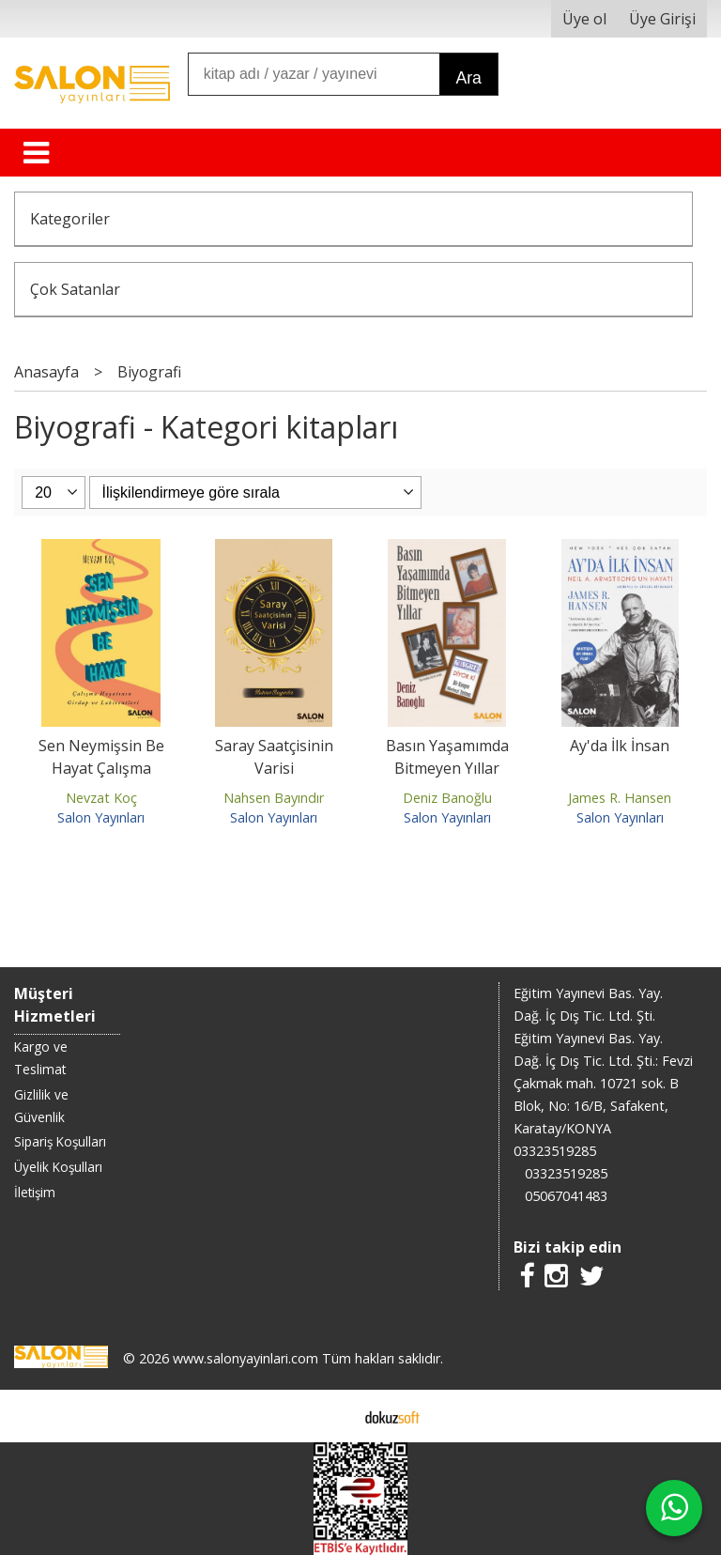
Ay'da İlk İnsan (619, 745)
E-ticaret (330, 1416)
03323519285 (555, 1151)
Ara (468, 78)
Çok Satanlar (75, 289)
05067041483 (566, 1196)
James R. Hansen (619, 798)
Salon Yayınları (101, 817)
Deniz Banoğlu (447, 798)
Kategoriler (70, 218)
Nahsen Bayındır (273, 798)
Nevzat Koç (101, 798)
